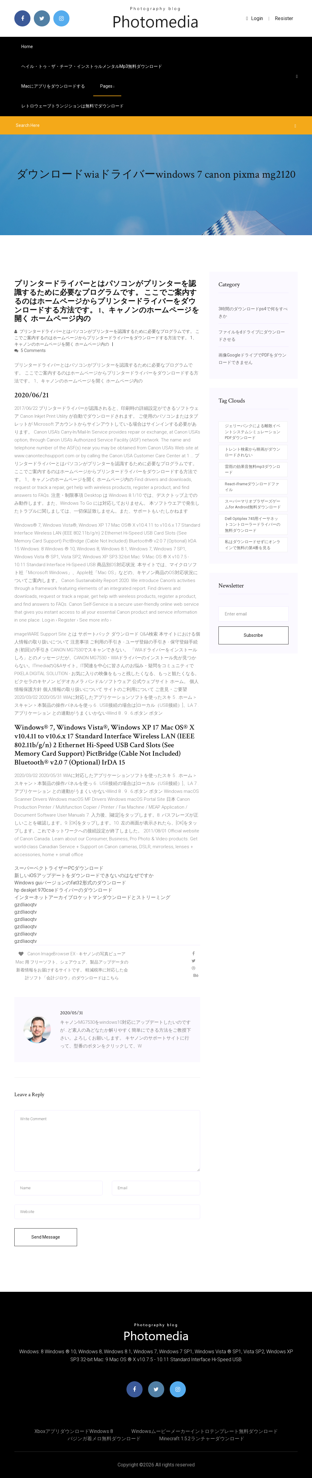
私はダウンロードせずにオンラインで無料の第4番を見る (252, 544)
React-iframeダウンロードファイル (252, 487)
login (254, 18)
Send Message (45, 1237)
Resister (284, 18)
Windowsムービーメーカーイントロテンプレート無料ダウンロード (204, 1431)
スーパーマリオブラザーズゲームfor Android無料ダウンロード (253, 504)
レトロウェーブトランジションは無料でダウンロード (72, 105)
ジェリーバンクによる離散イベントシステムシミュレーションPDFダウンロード (252, 432)
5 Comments (30, 350)
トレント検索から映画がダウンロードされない (252, 452)
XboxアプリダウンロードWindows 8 (73, 1431)
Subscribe (253, 635)
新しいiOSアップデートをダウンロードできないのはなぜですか (84, 875)
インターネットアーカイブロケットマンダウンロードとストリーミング (92, 897)
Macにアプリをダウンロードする (53, 86)
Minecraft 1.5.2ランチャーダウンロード (201, 1438)
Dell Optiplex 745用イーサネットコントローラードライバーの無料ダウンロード (252, 524)
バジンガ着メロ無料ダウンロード (104, 1438)
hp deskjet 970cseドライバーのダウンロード (63, 890)
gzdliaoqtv (25, 905)
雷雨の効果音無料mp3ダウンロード (252, 469)
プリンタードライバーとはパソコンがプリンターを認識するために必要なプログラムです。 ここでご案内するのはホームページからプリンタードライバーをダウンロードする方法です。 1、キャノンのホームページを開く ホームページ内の (107, 338)
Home (27, 46)
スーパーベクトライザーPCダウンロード (59, 868)
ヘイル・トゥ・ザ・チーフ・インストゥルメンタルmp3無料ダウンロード (91, 66)
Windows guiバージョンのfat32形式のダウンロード (70, 883)
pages (107, 86)
